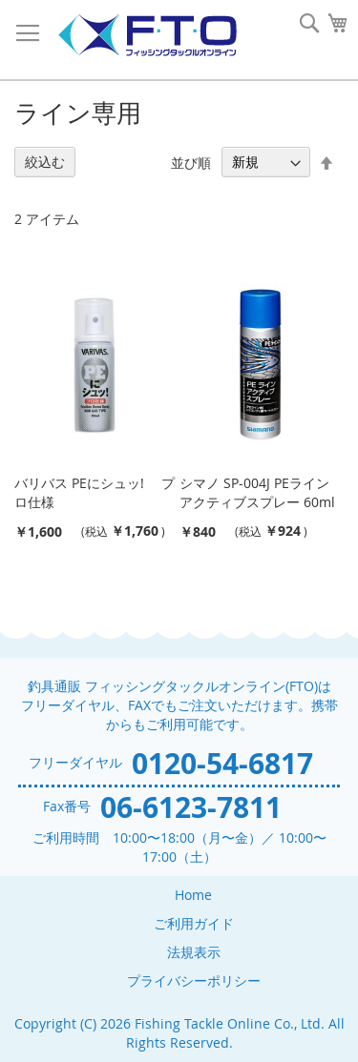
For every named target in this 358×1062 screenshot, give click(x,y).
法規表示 (194, 952)
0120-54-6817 (222, 763)
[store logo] (147, 35)
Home (193, 895)
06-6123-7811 (191, 807)
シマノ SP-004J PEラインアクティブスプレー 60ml (257, 492)
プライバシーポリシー (194, 980)
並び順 (191, 162)
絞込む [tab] (45, 162)
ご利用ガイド (194, 923)
